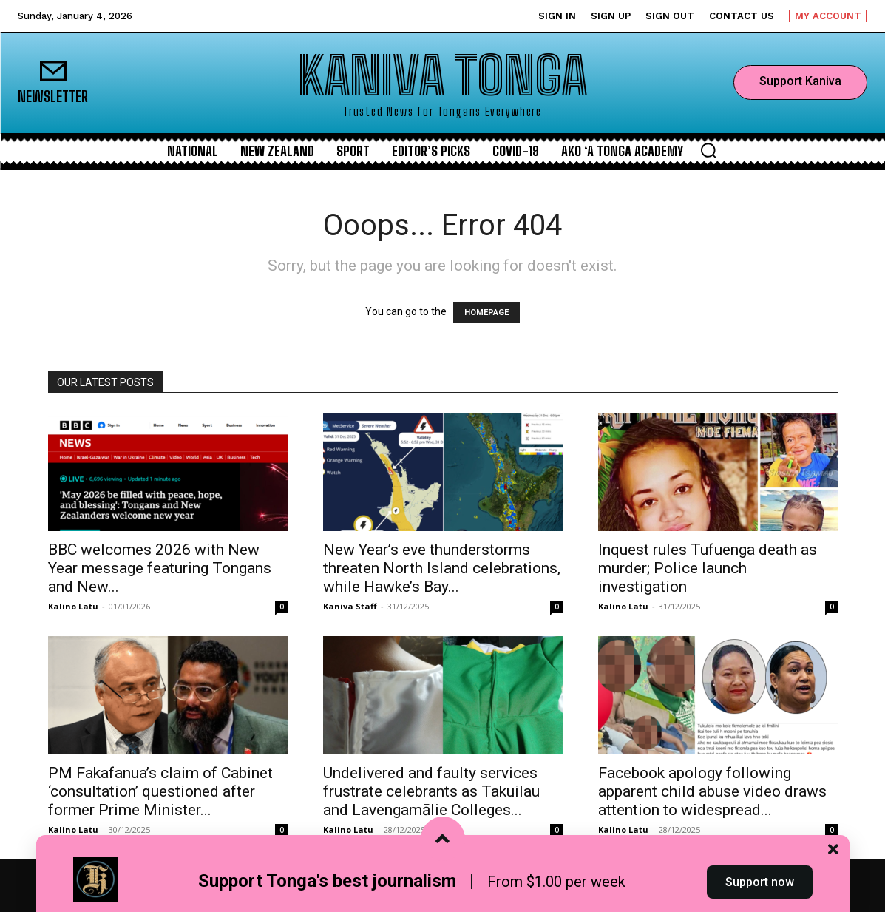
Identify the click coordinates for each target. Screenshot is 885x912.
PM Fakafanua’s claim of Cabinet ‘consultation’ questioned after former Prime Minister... (160, 791)
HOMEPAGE (486, 312)
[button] (708, 150)
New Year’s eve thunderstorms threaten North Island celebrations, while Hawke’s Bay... (441, 568)
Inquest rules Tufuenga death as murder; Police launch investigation (707, 568)
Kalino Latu (73, 606)
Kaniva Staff (350, 606)
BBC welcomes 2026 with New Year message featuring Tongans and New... (159, 568)
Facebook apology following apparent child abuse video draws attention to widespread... (712, 791)
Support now (759, 885)
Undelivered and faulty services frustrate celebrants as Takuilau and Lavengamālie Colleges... (431, 791)
